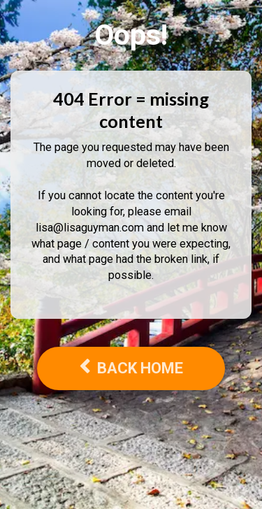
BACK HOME (131, 368)
